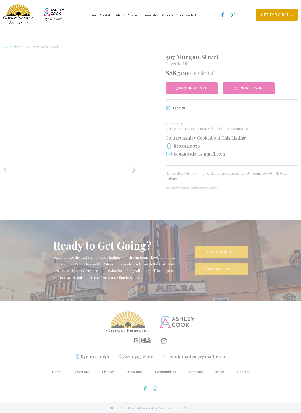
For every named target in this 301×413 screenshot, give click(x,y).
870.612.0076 (53, 19)
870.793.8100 (18, 22)
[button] (277, 15)
